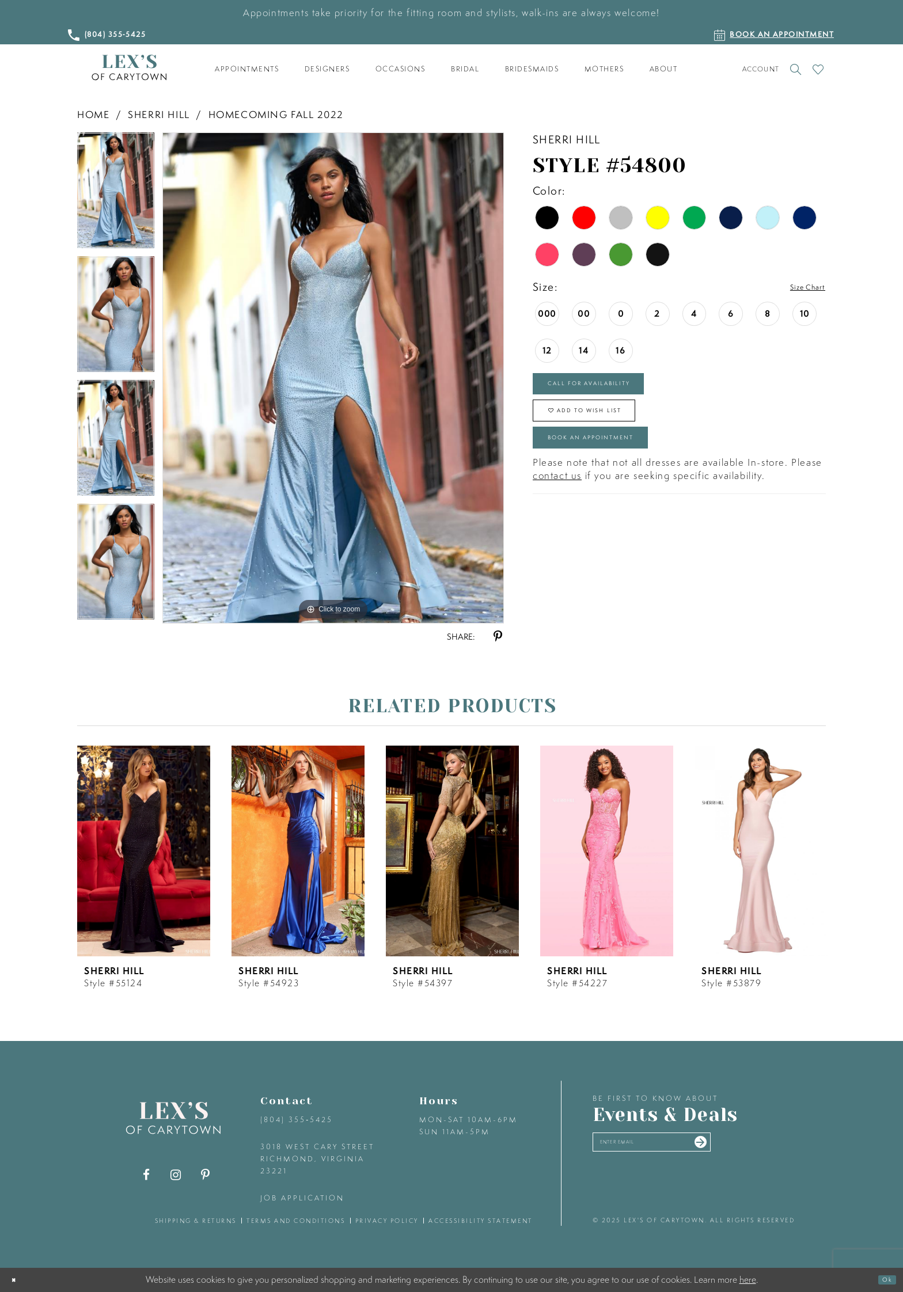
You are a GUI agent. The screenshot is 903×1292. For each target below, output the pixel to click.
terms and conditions (295, 1221)
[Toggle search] (795, 69)
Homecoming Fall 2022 (275, 114)
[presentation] (143, 851)
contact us (557, 518)
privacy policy (387, 1221)
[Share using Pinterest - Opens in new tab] (498, 636)
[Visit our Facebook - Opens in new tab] (147, 1175)
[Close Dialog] (18, 1280)
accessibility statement (480, 1221)
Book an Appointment (624, 475)
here (747, 1279)
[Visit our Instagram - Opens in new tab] (176, 1175)
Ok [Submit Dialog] (882, 1280)
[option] (115, 194)
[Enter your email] (686, 1148)
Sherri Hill (159, 114)
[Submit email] (763, 1147)
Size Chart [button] (798, 287)
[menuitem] (247, 69)
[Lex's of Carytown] (129, 68)
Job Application (302, 1198)
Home (93, 114)
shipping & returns (196, 1221)
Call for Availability (620, 392)
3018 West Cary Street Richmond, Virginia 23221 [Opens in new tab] (317, 1159)
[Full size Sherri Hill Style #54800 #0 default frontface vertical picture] (333, 377)
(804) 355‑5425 (296, 1119)
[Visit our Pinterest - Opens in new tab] (205, 1175)
